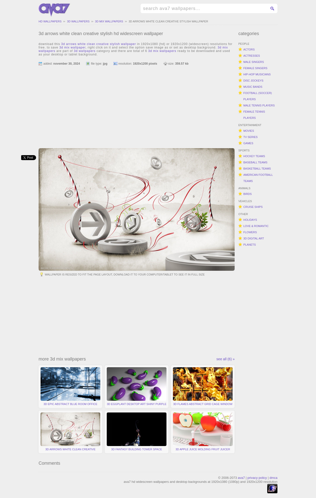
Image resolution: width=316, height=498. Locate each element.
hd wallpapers (50, 21)
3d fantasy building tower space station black (136, 432)
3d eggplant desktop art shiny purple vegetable (136, 387)
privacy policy (257, 478)
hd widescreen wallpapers (54, 10)
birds (247, 193)
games (248, 143)
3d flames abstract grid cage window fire (203, 387)
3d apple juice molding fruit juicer (203, 431)
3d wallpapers (78, 21)
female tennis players (254, 114)
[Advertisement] (137, 104)
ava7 (241, 478)
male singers (253, 61)
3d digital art (253, 238)
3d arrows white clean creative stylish (70, 432)
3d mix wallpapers (109, 21)
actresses (251, 55)
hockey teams (254, 156)
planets (249, 244)
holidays (250, 219)
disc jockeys (253, 80)
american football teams (258, 177)
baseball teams (255, 162)
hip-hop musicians (257, 74)
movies (248, 130)
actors (249, 49)
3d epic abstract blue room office (70, 386)
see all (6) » (225, 359)
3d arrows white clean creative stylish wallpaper (168, 21)
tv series (250, 137)
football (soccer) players (257, 96)
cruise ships (253, 206)
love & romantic (255, 226)
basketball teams (257, 168)
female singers (255, 68)
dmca (273, 478)
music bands (252, 86)
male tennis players (259, 105)
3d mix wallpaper (72, 47)
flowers (250, 232)
